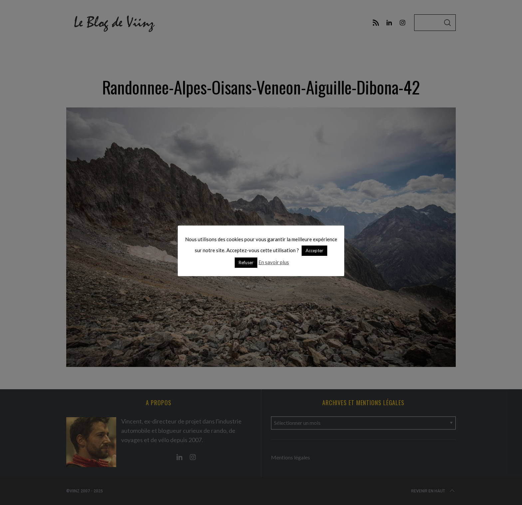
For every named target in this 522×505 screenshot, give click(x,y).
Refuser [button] (246, 262)
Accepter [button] (314, 250)
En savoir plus (273, 262)
